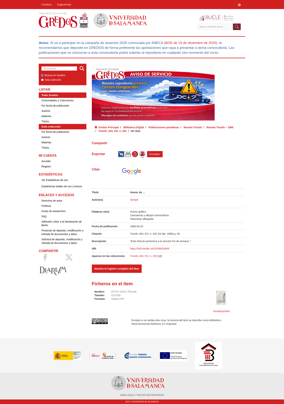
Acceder (46, 161)
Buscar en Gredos (53, 75)
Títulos (45, 121)
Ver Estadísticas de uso (54, 180)
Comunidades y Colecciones (57, 100)
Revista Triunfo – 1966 (219, 127)
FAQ (44, 216)
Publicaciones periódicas (164, 127)
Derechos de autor (51, 200)
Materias (46, 116)
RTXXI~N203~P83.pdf (123, 291)
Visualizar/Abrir (221, 311)
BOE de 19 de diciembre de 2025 (190, 43)
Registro (46, 166)
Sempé (134, 199)
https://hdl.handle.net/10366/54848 (149, 248)
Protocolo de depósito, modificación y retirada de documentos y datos (62, 232)
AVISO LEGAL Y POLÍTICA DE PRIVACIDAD (142, 395)
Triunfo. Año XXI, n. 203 (112, 131)
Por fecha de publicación (55, 105)
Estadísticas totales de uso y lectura (61, 186)
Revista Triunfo (193, 127)
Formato (154, 154)
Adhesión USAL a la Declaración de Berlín (61, 223)
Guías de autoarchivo (53, 211)
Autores (45, 110)
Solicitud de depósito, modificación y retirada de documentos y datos (61, 241)
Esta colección (51, 79)
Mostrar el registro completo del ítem (117, 268)
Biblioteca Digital (133, 127)
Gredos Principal (108, 127)
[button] (239, 4)
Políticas (46, 205)
